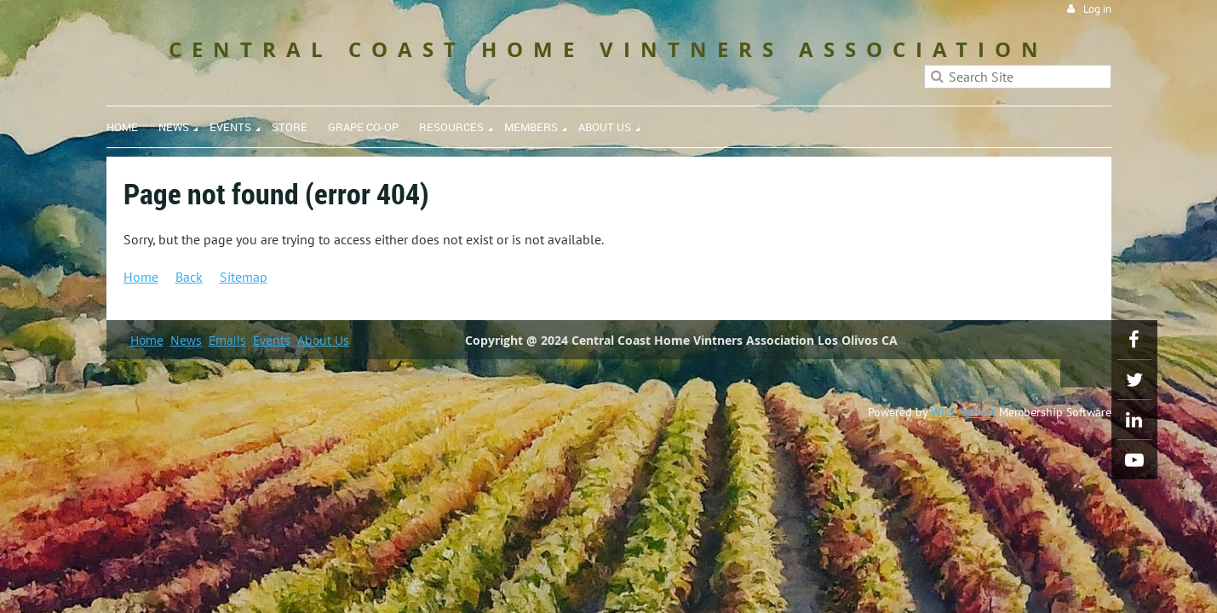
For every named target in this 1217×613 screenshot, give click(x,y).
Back (189, 276)
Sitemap (243, 276)
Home (140, 276)
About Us (323, 340)
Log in (1097, 9)
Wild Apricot (963, 412)
